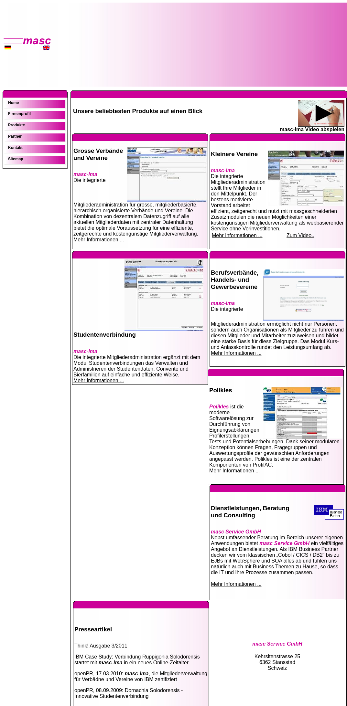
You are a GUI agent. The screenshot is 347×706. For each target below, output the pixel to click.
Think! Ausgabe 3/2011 (100, 645)
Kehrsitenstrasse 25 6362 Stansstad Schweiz (277, 656)
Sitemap (15, 159)
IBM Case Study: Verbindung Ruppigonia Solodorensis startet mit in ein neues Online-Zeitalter (137, 659)
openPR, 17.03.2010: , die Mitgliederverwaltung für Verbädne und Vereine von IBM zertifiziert (140, 676)
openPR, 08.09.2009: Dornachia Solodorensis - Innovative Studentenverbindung (128, 693)
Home (13, 102)
